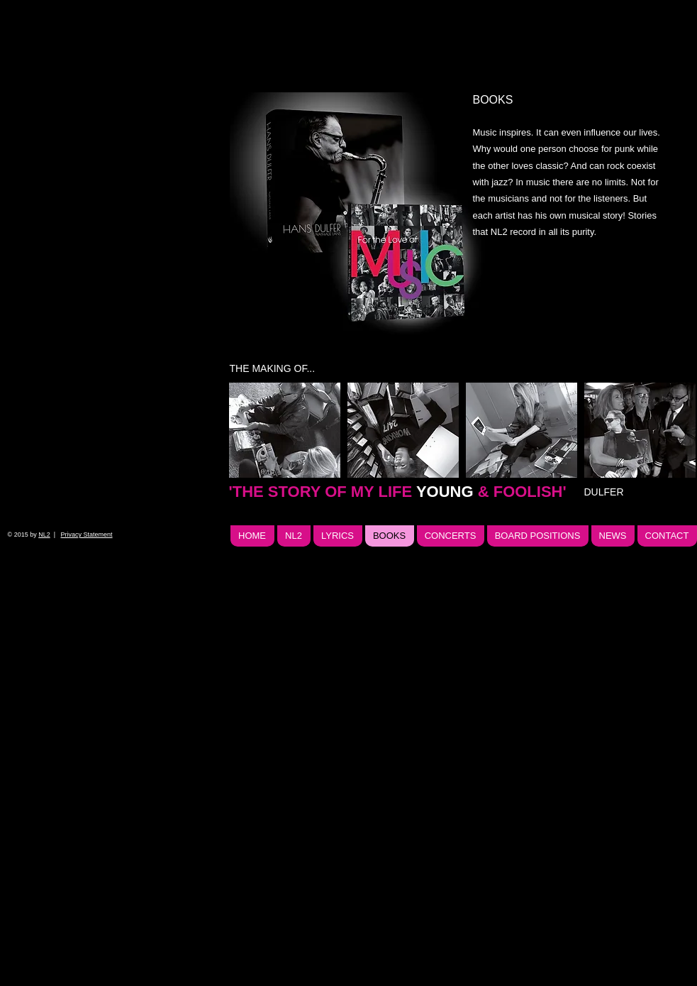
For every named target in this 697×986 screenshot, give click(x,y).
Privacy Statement (87, 534)
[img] (362, 213)
